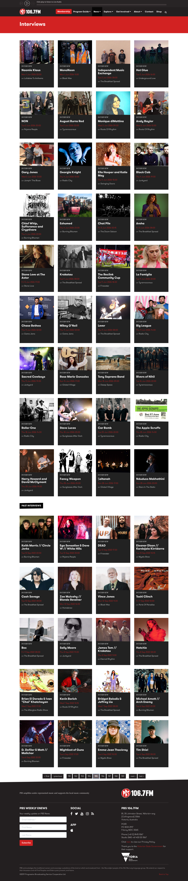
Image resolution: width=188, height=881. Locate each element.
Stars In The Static (147, 487)
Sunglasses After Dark (72, 436)
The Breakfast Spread (110, 81)
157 (109, 776)
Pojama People (30, 129)
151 (69, 776)
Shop (159, 11)
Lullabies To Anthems (33, 78)
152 (75, 776)
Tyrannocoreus (69, 129)
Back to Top (163, 874)
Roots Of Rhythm (108, 129)
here (129, 841)
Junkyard (143, 180)
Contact (149, 11)
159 (122, 776)
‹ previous (57, 776)
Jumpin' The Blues (32, 180)
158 (116, 776)
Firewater (105, 285)
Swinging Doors (108, 183)
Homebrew (67, 607)
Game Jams (29, 333)
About (138, 11)
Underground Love (147, 78)
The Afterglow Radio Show (36, 710)
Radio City (67, 180)
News (97, 11)
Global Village (68, 384)
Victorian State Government (150, 846)
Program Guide (81, 11)
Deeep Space (106, 384)
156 (102, 776)
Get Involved (123, 11)
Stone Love (29, 285)
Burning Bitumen (31, 237)
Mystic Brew (144, 556)
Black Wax (67, 78)
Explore (108, 11)
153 (82, 776)
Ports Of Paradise (147, 604)
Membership (63, 11)
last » (141, 776)
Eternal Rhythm (108, 659)
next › (133, 776)
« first (46, 776)
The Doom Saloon (109, 231)
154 (89, 776)
